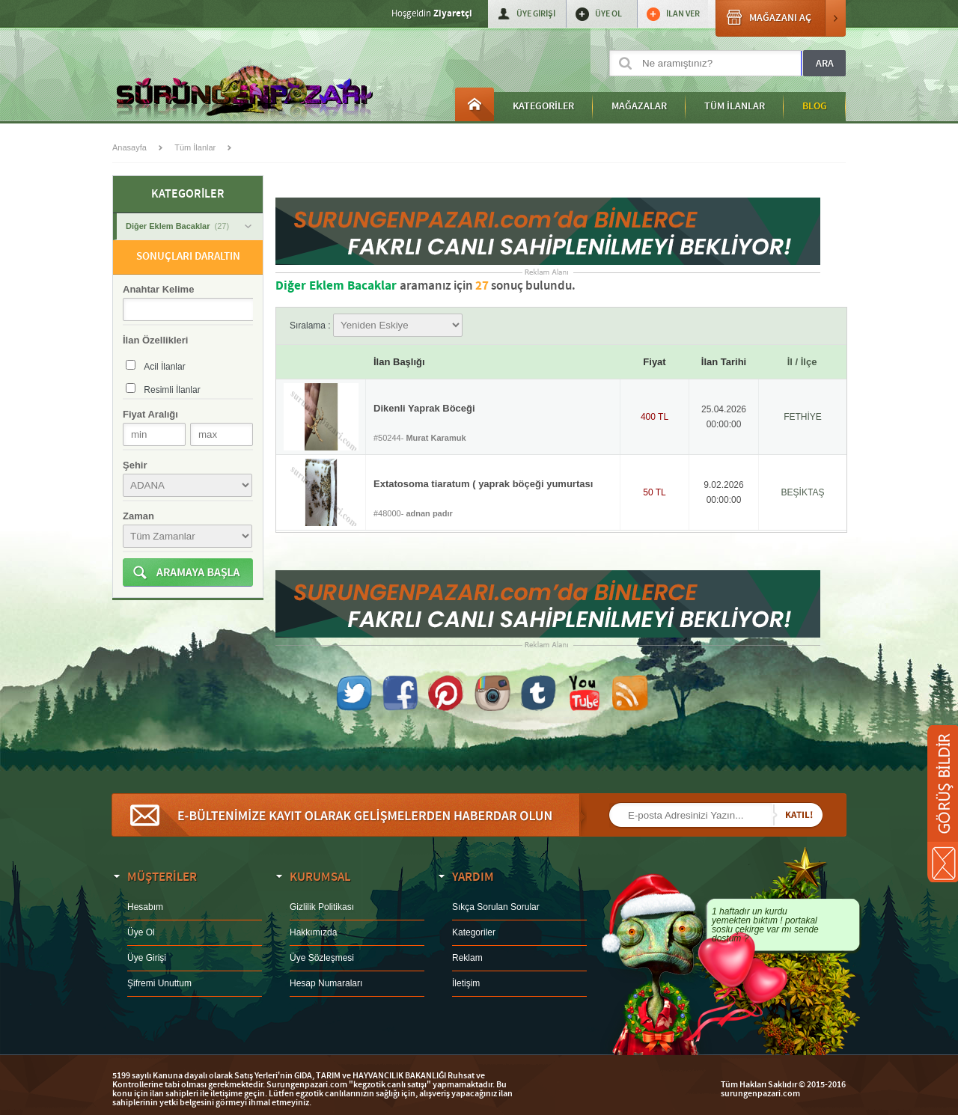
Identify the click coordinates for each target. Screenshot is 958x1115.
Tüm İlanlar (195, 147)
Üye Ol (141, 932)
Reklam (467, 958)
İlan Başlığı (399, 361)
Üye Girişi (146, 958)
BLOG (814, 106)
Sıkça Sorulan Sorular (496, 907)
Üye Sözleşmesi (322, 958)
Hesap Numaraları (326, 983)
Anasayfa (474, 104)
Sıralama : (376, 325)
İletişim (466, 983)
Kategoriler (473, 932)
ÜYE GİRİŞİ (535, 13)
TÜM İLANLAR (734, 106)
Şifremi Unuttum (159, 983)
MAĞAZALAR (639, 106)
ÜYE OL (608, 13)
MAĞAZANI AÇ (781, 18)
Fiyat (654, 361)
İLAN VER (683, 13)
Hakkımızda (313, 932)
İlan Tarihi (723, 361)
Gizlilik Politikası (322, 907)
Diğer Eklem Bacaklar (188, 226)
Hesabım (145, 907)
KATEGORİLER (543, 106)
